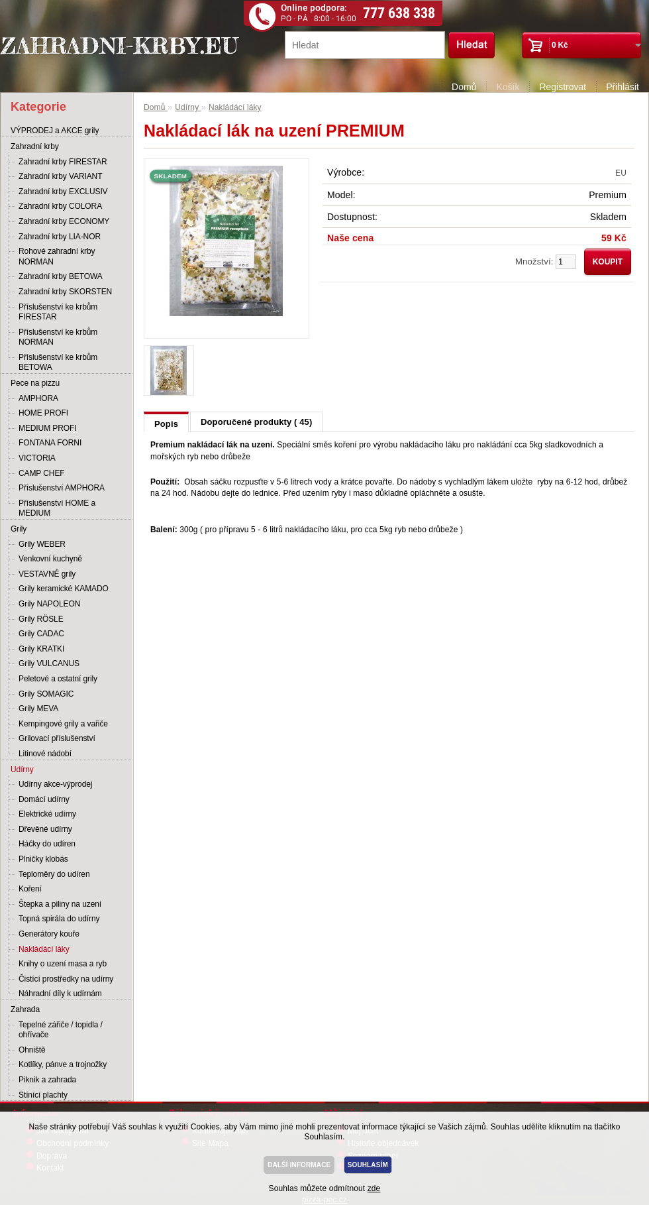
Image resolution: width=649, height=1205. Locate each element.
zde (374, 1188)
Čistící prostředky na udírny (66, 979)
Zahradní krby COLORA (60, 206)
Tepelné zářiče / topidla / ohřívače (61, 1030)
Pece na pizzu (35, 383)
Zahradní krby (35, 146)
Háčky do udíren (47, 843)
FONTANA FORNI (50, 442)
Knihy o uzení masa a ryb (63, 963)
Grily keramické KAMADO (64, 588)
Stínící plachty (43, 1095)
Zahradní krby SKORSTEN (65, 291)
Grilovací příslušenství (57, 738)
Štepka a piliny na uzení (60, 904)
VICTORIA (37, 458)
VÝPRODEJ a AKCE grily (55, 130)
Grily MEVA (38, 708)
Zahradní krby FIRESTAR (63, 161)
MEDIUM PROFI (47, 428)
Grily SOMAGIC (46, 694)
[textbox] (365, 45)
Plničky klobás (43, 859)
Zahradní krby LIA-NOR (60, 236)
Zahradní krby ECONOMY (64, 221)
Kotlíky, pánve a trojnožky (63, 1064)
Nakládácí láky (44, 949)
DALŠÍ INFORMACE (299, 1165)
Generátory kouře (49, 934)
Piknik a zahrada (47, 1079)
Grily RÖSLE (41, 619)
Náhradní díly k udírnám (60, 993)
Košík (507, 87)
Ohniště (32, 1050)
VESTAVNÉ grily (47, 574)
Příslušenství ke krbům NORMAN (58, 337)
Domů (464, 87)
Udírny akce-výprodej (55, 784)
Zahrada (25, 1009)
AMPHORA (38, 398)
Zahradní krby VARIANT (60, 176)
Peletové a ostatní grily (58, 678)
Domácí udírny (44, 799)
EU (620, 173)
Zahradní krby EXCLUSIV (63, 191)
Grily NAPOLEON (49, 603)
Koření (30, 888)
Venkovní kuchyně (50, 558)
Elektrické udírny (47, 814)
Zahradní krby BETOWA (61, 276)
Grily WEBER (42, 544)
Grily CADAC (41, 633)
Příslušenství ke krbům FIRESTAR (58, 312)
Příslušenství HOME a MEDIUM (57, 508)
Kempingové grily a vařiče (63, 723)
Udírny (22, 769)
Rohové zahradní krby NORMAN (57, 256)
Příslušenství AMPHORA (62, 487)
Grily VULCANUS (49, 663)
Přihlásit (622, 87)
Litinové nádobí (45, 753)
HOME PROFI (43, 413)
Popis (166, 424)
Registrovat (562, 87)
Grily (18, 529)
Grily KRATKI (41, 649)
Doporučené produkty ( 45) (256, 422)
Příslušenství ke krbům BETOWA (58, 363)
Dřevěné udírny (45, 829)
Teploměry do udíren (54, 874)
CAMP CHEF (42, 473)
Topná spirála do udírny (59, 918)
